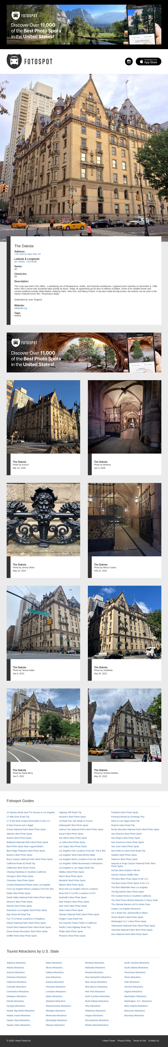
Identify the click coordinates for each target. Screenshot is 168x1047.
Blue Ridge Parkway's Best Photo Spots (26, 850)
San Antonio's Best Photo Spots (126, 834)
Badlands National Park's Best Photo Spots (27, 842)
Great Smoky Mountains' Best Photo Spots (27, 931)
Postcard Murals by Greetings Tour (127, 817)
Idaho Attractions (54, 963)
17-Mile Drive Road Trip (18, 817)
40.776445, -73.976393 (25, 261)
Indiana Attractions (55, 972)
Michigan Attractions (55, 1010)
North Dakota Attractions (97, 1001)
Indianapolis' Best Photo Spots (73, 825)
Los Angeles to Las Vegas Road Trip (76, 867)
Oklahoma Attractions (95, 1010)
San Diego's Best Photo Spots (125, 838)
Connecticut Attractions (18, 991)
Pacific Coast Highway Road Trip (74, 927)
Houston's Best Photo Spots (72, 817)
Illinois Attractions (54, 967)
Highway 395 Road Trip (70, 812)
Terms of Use (139, 1040)
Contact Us (153, 1040)
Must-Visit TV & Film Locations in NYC (77, 893)
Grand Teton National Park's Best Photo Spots (29, 927)
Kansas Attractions (55, 982)
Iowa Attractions (53, 977)
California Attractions (16, 982)
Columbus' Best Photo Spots (20, 880)
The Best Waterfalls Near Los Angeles (129, 887)
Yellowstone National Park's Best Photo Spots (133, 925)
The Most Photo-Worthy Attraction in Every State (134, 900)
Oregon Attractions (94, 1015)
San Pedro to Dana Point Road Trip (128, 850)
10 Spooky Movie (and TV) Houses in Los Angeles (31, 812)
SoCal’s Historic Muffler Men (124, 874)
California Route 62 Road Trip (21, 863)
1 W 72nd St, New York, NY (27, 254)
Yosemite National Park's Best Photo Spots (132, 930)
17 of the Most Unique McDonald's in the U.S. (28, 821)
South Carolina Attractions (136, 963)
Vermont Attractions (133, 986)
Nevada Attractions (94, 972)
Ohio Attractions (92, 1006)
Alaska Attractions (15, 967)
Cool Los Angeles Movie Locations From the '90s (30, 889)
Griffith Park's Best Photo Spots (22, 935)
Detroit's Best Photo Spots (19, 906)
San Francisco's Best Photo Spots (127, 842)
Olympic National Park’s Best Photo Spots (79, 914)
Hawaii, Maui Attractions (18, 1020)
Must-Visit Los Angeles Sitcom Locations (78, 889)
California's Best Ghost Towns (21, 867)
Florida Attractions (15, 1001)
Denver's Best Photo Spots (19, 901)
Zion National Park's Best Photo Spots (129, 934)
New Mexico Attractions (96, 986)
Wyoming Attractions (134, 1015)
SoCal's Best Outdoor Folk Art (125, 870)
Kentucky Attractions (56, 986)
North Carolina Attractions (97, 996)
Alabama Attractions (16, 963)
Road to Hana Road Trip (123, 825)
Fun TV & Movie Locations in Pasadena (26, 918)
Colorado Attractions (16, 986)
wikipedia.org (20, 308)
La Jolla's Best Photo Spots (72, 842)
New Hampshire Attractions (98, 977)
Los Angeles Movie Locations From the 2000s (81, 859)
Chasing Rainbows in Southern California (26, 872)
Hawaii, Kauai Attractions (19, 1015)
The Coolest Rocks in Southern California (131, 896)
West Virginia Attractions (136, 1006)
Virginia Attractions (133, 991)
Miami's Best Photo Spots (71, 884)
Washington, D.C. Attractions (138, 1001)
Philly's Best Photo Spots (71, 931)
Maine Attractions (54, 996)
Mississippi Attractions (56, 1020)
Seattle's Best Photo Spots (124, 855)
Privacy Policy (124, 1040)
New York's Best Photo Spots (73, 906)
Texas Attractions (132, 977)
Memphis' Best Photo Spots (72, 880)
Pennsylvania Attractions (97, 1020)
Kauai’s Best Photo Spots (71, 834)
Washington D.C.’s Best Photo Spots (128, 921)
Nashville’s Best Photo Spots (73, 897)
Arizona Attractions (16, 972)
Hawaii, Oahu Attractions (18, 1025)
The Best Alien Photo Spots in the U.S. (129, 879)
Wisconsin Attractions (134, 1010)
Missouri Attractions (55, 1025)
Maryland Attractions (56, 1001)
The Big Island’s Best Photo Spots (127, 891)
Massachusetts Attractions (58, 1006)
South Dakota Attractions (136, 967)
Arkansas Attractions (16, 977)
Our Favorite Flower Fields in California (78, 923)
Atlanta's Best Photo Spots (19, 834)
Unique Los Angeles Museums (125, 908)
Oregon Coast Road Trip (70, 918)
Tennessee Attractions (135, 972)
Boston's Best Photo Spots (19, 855)
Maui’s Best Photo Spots (70, 876)
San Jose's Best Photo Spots (125, 846)
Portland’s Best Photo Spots (124, 812)
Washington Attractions (135, 996)
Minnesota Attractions (56, 1015)
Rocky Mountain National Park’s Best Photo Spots (135, 829)
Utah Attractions (132, 982)
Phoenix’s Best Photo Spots (72, 935)
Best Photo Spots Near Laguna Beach (25, 846)
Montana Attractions (94, 963)
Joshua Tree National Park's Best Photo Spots (81, 829)
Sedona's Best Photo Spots (124, 859)
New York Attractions (95, 991)
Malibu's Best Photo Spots (71, 872)
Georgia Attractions (16, 1006)
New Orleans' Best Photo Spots (74, 901)
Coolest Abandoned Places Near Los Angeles (28, 884)
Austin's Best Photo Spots (19, 838)
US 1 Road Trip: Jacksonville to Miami (129, 913)
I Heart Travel (108, 1040)
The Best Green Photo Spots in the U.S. (130, 883)
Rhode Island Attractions (97, 1025)
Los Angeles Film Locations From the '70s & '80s (82, 850)
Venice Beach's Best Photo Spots (127, 917)
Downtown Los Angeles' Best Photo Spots (27, 910)
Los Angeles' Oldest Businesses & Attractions (80, 863)
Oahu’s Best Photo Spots (71, 910)
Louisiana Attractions (56, 991)
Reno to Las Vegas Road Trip (125, 821)
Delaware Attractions (16, 996)
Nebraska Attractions (95, 967)
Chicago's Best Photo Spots (20, 876)
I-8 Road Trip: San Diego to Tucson (76, 821)
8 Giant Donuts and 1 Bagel (20, 825)
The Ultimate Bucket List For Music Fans (130, 904)
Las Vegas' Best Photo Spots (73, 846)
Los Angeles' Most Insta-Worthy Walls (77, 855)
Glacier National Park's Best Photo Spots (26, 923)
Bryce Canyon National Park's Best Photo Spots (30, 859)
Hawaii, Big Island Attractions (21, 1010)
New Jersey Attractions (96, 982)
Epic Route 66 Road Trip (18, 914)
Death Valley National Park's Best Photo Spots (29, 897)
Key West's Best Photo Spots (73, 838)
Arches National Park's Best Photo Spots (26, 829)
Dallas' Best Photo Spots (18, 893)
